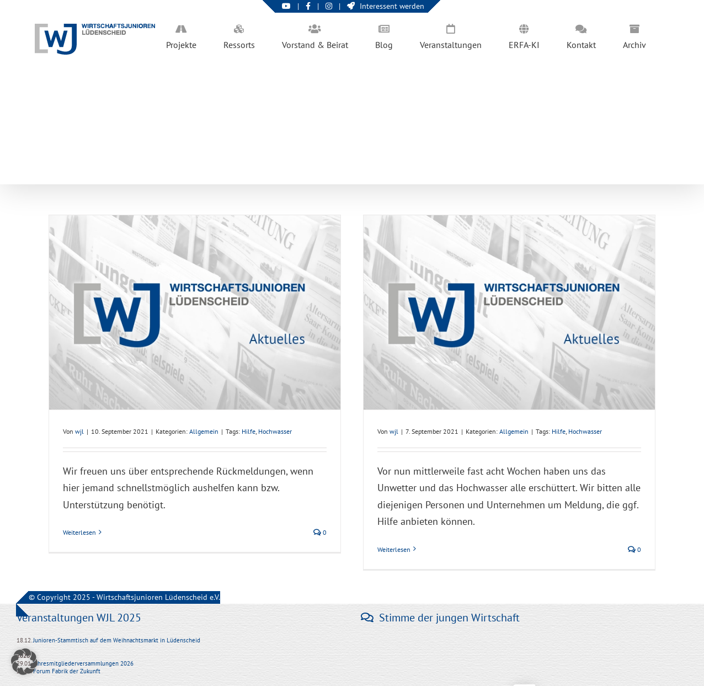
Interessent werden (385, 6)
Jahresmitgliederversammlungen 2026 (83, 663)
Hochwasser (275, 431)
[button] (24, 661)
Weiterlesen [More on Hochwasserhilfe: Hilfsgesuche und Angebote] (79, 532)
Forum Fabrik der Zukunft (66, 671)
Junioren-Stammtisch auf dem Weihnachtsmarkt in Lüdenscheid (116, 640)
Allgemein (203, 431)
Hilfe (248, 431)
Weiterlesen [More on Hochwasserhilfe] (393, 549)
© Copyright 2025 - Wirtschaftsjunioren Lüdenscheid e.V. (124, 597)
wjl (79, 431)
